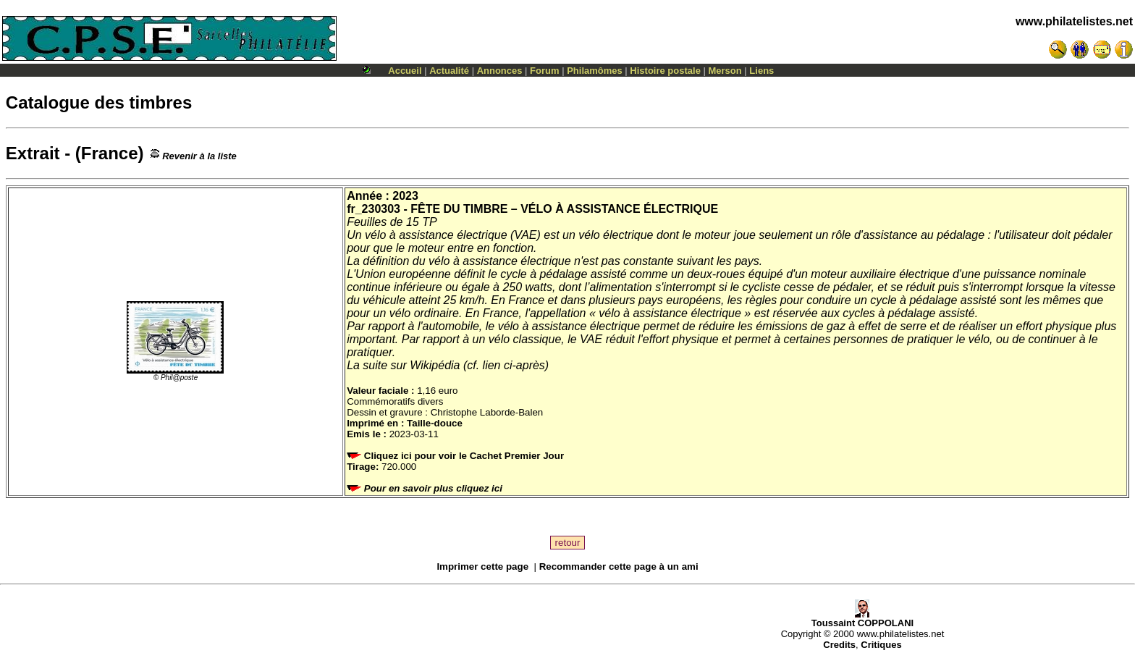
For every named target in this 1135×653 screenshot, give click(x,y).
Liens (761, 70)
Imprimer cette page (482, 566)
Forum (544, 70)
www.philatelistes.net (1074, 21)
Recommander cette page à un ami (619, 566)
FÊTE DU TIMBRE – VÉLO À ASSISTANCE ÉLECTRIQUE (564, 209)
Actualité (449, 70)
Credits (839, 644)
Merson (725, 70)
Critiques (881, 644)
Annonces (500, 70)
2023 (405, 196)
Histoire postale (665, 70)
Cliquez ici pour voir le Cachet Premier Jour (457, 455)
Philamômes (595, 70)
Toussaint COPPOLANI (862, 618)
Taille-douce (435, 423)
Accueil (404, 70)
